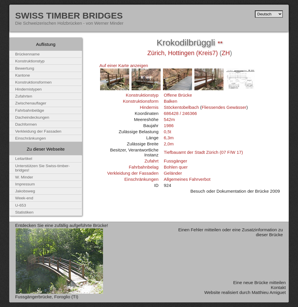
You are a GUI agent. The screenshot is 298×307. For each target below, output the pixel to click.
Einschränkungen (141, 179)
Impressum (25, 184)
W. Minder (24, 177)
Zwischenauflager (30, 103)
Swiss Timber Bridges (69, 15)
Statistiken (24, 212)
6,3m (169, 137)
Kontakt (278, 287)
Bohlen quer (176, 167)
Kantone (22, 75)
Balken (170, 101)
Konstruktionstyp (142, 95)
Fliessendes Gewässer (224, 107)
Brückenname (27, 54)
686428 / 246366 (180, 113)
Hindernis (149, 107)
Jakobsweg (25, 191)
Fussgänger (175, 160)
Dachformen (26, 124)
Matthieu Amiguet (269, 292)
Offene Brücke (178, 95)
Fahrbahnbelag (143, 167)
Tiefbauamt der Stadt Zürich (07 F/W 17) (203, 152)
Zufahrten (23, 96)
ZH (226, 53)
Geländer (173, 173)
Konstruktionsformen (33, 82)
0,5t (167, 131)
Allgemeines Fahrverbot (187, 179)
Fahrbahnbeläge (29, 110)
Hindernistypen (28, 89)
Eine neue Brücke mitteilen (259, 282)
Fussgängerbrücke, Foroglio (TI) (46, 296)
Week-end (24, 198)
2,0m (169, 143)
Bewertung (24, 68)
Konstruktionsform (140, 101)
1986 (169, 125)
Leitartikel (23, 158)
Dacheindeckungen (32, 117)
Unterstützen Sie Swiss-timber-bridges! (42, 168)
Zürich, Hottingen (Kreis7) (182, 53)
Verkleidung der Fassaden (132, 173)
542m (169, 119)
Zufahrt (151, 160)
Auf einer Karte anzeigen (124, 65)
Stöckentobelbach (181, 107)
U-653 (20, 205)
